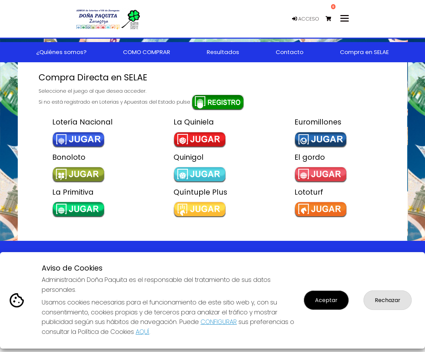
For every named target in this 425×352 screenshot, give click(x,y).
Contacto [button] (289, 52)
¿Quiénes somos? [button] (61, 52)
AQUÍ (142, 331)
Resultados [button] (223, 52)
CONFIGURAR (219, 321)
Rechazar (387, 300)
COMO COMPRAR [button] (146, 52)
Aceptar (326, 300)
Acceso (305, 18)
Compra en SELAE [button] (364, 52)
